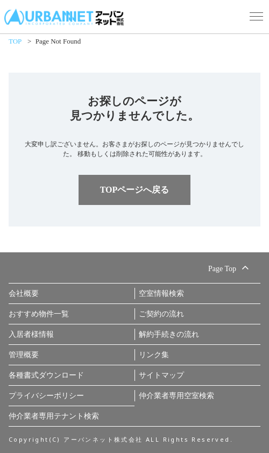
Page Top (230, 267)
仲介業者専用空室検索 (176, 396)
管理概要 (24, 355)
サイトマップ (161, 375)
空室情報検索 (161, 293)
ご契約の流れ (161, 314)
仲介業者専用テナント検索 (54, 416)
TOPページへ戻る (134, 189)
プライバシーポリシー (46, 396)
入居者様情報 (31, 334)
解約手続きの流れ (169, 334)
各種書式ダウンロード (46, 375)
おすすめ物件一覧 (39, 314)
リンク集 (154, 355)
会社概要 (24, 293)
